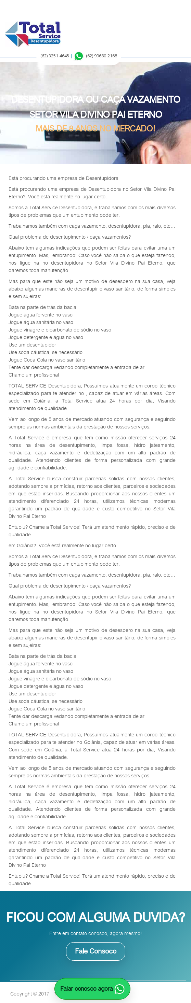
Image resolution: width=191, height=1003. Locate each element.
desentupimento (68, 236)
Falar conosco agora (92, 989)
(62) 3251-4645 (54, 56)
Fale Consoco (95, 951)
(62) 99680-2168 (101, 56)
